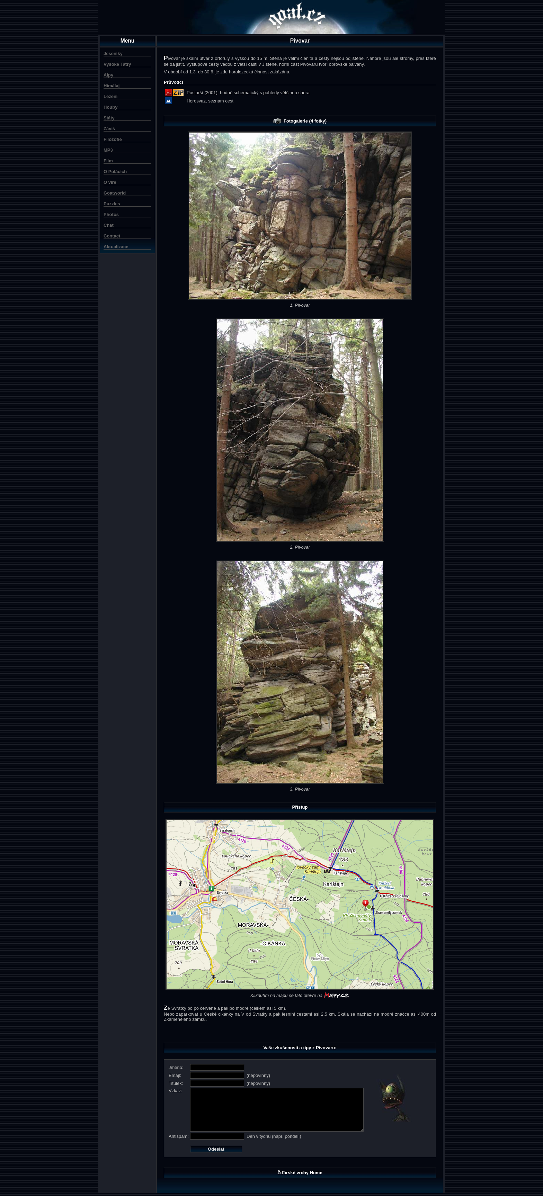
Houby (110, 107)
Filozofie (113, 139)
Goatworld (115, 193)
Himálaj (111, 85)
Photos (111, 214)
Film (108, 160)
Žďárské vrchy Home (299, 1172)
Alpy (108, 75)
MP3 (108, 150)
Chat (109, 225)
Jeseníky (113, 53)
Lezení (110, 96)
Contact (112, 236)
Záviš (109, 128)
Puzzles (112, 203)
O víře (110, 182)
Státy (109, 117)
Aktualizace (116, 246)
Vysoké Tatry (117, 64)
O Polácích (115, 171)
